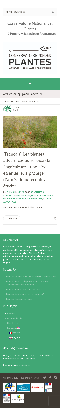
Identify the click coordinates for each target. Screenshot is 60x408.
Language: (13, 328)
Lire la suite (12, 218)
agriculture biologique (16, 195)
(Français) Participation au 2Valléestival (24, 289)
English (14, 337)
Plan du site (12, 323)
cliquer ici (25, 365)
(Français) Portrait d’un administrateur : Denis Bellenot (31, 277)
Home (17, 101)
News (21, 192)
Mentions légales (15, 318)
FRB (40, 198)
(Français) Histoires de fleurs (19, 299)
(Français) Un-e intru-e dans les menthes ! (25, 294)
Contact (11, 313)
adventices (37, 192)
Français (14, 333)
